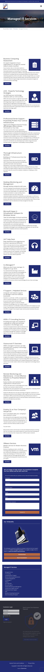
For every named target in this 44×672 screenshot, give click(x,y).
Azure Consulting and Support (11, 594)
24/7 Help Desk (8, 583)
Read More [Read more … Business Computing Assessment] (7, 83)
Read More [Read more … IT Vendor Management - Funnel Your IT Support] (7, 436)
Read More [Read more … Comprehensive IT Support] (7, 312)
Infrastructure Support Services (11, 588)
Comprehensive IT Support (10, 575)
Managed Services (9, 572)
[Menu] (41, 6)
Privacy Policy (31, 663)
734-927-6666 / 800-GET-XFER (34, 1)
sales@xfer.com (26, 1)
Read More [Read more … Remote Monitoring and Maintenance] (7, 402)
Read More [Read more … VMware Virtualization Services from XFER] (7, 461)
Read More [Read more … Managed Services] (7, 366)
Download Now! (22, 554)
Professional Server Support (11, 590)
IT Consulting (8, 573)
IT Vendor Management (10, 578)
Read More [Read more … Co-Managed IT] (7, 283)
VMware (7, 581)
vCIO (6, 591)
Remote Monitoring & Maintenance (12, 577)
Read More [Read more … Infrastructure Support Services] (7, 174)
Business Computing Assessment (12, 593)
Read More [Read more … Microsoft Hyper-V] (7, 231)
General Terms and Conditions (16, 663)
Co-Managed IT (8, 580)
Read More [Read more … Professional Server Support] (7, 145)
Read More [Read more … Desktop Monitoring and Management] (7, 204)
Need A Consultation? (22, 557)
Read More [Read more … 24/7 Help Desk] (7, 257)
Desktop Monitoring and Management (13, 586)
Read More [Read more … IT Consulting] (7, 336)
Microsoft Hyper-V (9, 585)
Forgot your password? (7, 622)
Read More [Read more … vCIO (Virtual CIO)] (7, 111)
